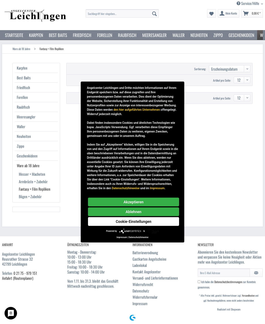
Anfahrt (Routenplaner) (17, 278)
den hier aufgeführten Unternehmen (136, 109)
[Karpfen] (36, 35)
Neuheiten (24, 136)
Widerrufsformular (145, 297)
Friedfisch (23, 87)
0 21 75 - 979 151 (25, 273)
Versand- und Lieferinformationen (155, 278)
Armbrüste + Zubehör (33, 181)
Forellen (22, 97)
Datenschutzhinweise (126, 188)
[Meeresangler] (154, 35)
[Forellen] (104, 35)
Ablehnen (133, 212)
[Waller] (179, 35)
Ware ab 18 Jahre (28, 165)
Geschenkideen (27, 155)
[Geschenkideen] (241, 35)
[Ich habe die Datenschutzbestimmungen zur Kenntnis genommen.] (199, 281)
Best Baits (24, 77)
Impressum (139, 303)
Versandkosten (248, 295)
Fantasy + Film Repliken (34, 189)
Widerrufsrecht (142, 284)
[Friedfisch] (82, 35)
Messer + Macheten (32, 174)
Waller (21, 126)
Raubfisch (23, 107)
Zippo (20, 146)
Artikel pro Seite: (222, 80)
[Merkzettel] (211, 13)
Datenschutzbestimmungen (228, 282)
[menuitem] (122, 15)
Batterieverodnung (145, 252)
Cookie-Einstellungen (133, 221)
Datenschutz (140, 290)
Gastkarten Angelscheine (149, 259)
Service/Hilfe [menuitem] (248, 3)
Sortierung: (200, 69)
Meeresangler (26, 116)
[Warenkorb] (252, 13)
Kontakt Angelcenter (146, 271)
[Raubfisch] (127, 35)
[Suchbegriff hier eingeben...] (122, 13)
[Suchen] (154, 13)
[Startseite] (14, 35)
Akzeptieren (134, 202)
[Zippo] (218, 35)
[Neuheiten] (199, 35)
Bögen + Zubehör (30, 196)
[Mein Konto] (228, 13)
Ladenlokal (139, 265)
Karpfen (22, 68)
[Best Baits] (58, 35)
